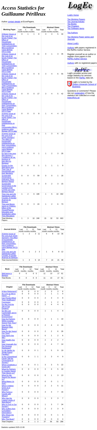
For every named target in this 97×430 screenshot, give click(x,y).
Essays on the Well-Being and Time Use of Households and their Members (8, 169)
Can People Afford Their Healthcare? (9, 299)
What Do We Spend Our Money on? (9, 377)
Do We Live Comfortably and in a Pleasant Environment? (9, 314)
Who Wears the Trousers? (8, 416)
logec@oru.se (73, 98)
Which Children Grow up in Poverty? (8, 388)
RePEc (82, 78)
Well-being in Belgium (7, 274)
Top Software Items (75, 28)
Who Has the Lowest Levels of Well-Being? (8, 400)
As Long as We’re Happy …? (9, 295)
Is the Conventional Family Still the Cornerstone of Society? (9, 359)
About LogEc (73, 43)
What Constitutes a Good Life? (9, 366)
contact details (14, 22)
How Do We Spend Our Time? (9, 332)
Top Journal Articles (75, 22)
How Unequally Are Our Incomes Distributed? (9, 346)
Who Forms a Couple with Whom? (7, 394)
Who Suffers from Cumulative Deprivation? (8, 411)
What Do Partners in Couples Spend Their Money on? (9, 371)
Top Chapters (73, 26)
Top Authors (72, 33)
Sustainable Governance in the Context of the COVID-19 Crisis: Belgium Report (9, 188)
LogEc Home (73, 15)
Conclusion (6, 302)
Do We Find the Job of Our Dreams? (8, 306)
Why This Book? (8, 419)
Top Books (72, 24)
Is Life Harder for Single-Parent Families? (8, 352)
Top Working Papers (76, 19)
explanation (80, 93)
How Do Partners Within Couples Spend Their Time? (9, 321)
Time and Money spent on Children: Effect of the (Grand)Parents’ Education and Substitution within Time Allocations (9, 210)
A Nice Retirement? (9, 291)
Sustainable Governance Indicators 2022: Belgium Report (8, 178)
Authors (70, 48)
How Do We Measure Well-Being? (7, 327)
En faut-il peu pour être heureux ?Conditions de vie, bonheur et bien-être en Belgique (9, 158)
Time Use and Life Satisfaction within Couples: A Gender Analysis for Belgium (9, 198)
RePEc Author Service (77, 59)
